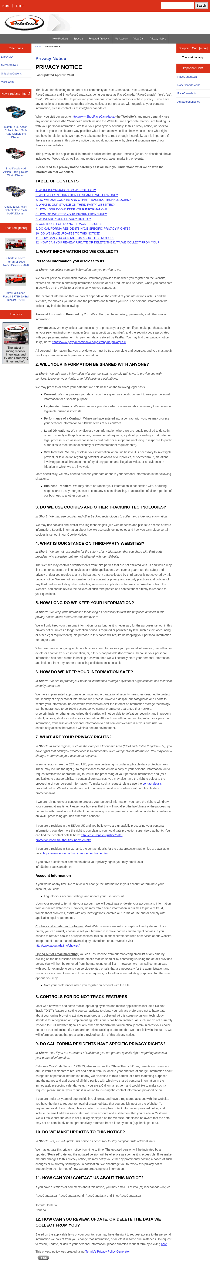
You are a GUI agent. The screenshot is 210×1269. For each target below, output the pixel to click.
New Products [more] (15, 93)
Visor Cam (7, 81)
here (164, 1244)
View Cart (139, 38)
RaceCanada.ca (187, 76)
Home (6, 5)
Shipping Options (11, 73)
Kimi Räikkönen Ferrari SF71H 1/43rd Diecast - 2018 (15, 288)
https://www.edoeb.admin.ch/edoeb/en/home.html (75, 853)
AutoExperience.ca (188, 101)
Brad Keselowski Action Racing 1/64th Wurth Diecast (15, 161)
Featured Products (99, 38)
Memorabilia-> (9, 65)
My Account (121, 38)
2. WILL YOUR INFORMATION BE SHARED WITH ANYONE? (76, 195)
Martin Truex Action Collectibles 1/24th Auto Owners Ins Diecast (15, 121)
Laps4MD (7, 56)
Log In (20, 5)
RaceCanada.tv (186, 93)
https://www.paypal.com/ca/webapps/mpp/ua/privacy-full (89, 342)
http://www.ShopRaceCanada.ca (93, 116)
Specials (78, 38)
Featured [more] (16, 228)
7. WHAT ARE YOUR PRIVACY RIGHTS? (63, 219)
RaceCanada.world (188, 85)
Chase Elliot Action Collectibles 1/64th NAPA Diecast (15, 199)
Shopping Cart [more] (193, 48)
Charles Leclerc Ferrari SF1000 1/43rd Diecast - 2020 (16, 252)
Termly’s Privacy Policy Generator (107, 1251)
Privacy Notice (158, 38)
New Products (60, 38)
